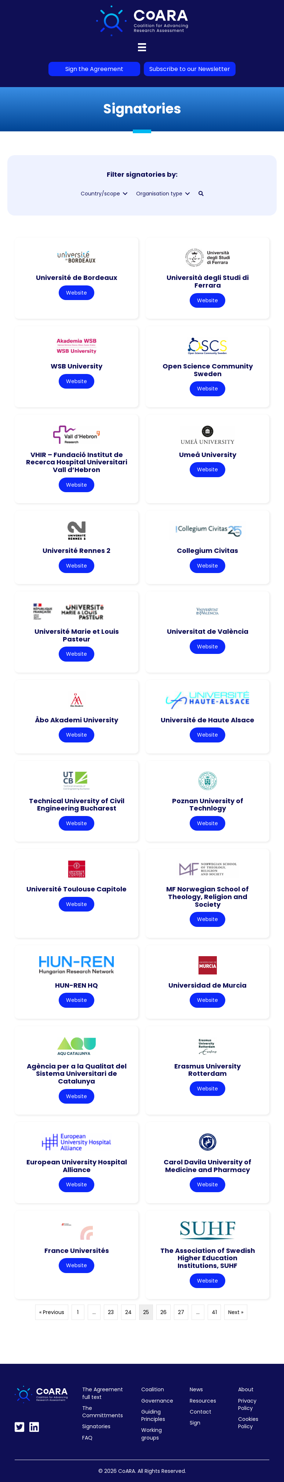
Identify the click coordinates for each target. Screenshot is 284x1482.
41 (214, 1312)
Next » (235, 1312)
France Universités (76, 1250)
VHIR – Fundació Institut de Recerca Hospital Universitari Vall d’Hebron (76, 462)
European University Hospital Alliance (76, 1165)
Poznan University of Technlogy (207, 804)
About (246, 1389)
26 (163, 1312)
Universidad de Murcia (207, 985)
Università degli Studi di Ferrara (208, 281)
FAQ (87, 1437)
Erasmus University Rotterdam (207, 1070)
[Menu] (142, 47)
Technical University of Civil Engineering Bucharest (76, 804)
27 (181, 1312)
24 (128, 1312)
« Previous (51, 1312)
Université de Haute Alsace (207, 720)
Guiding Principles (153, 1415)
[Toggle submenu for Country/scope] (125, 194)
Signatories (96, 1426)
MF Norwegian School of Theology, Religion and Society (207, 896)
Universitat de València (207, 631)
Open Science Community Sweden (208, 370)
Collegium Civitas (207, 550)
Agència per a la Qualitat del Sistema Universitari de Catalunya (77, 1074)
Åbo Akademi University (76, 720)
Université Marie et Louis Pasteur (76, 635)
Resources (203, 1400)
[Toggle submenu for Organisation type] (187, 194)
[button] (201, 193)
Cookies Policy (248, 1422)
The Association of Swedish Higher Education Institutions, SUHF (207, 1258)
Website (76, 292)
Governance (157, 1400)
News (196, 1389)
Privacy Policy (247, 1404)
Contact (200, 1411)
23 (111, 1312)
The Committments (102, 1411)
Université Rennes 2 (76, 550)
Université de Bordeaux (76, 277)
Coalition (152, 1389)
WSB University (76, 366)
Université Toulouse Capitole (76, 889)
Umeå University (207, 454)
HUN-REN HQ (76, 985)
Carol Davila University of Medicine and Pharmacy (207, 1165)
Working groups (151, 1433)
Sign (195, 1422)
